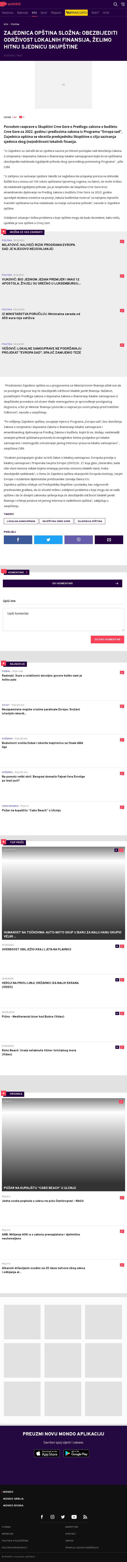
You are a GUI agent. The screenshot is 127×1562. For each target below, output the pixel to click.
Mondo (8, 1492)
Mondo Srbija (13, 1499)
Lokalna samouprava (21, 521)
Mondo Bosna (13, 1505)
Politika (15, 24)
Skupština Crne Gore (56, 521)
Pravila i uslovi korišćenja (81, 1547)
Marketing (71, 1527)
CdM (14, 117)
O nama (6, 1527)
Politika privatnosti (14, 1547)
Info (6, 24)
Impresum (7, 1534)
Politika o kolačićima (15, 1540)
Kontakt (70, 1534)
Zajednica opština (90, 521)
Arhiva (69, 1540)
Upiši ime (9, 601)
